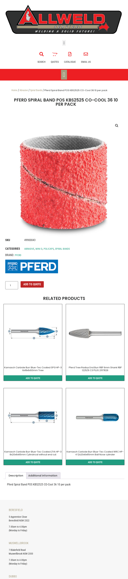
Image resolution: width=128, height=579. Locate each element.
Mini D (39, 248)
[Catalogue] (70, 54)
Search (41, 61)
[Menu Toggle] (64, 75)
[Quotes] (55, 54)
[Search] (41, 54)
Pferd (18, 255)
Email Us (86, 61)
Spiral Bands (36, 90)
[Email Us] (86, 54)
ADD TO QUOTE (32, 284)
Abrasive (24, 90)
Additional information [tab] (42, 475)
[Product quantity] (11, 285)
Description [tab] (16, 475)
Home (14, 90)
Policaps (49, 248)
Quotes (55, 61)
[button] (64, 43)
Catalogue (70, 61)
